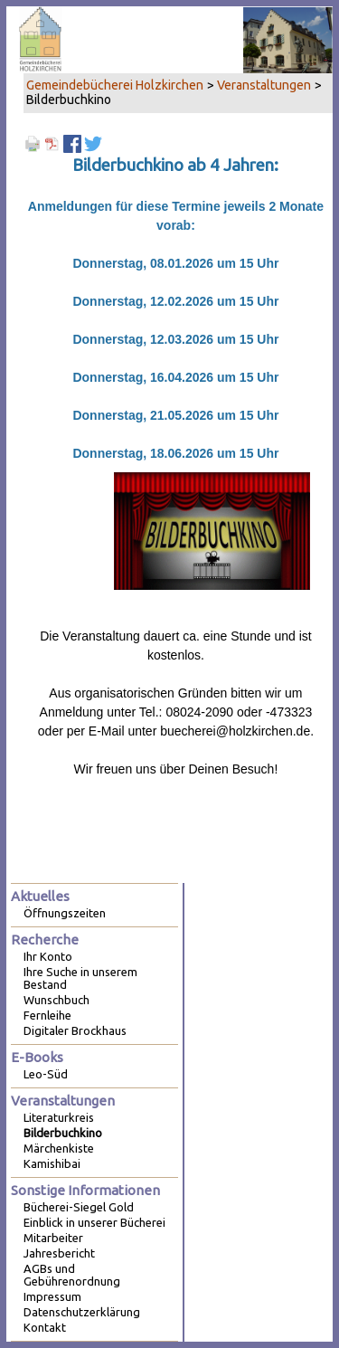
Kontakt (45, 1327)
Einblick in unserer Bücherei (94, 1222)
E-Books (37, 1057)
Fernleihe (47, 1015)
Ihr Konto (48, 956)
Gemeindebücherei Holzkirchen (114, 85)
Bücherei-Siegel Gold (79, 1207)
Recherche (45, 939)
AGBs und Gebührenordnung (72, 1274)
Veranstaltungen (264, 85)
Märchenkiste (59, 1148)
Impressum (52, 1296)
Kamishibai (52, 1163)
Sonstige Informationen (85, 1190)
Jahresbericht (59, 1253)
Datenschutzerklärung (82, 1311)
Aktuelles (40, 896)
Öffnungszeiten (65, 913)
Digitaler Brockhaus (75, 1030)
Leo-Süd (46, 1074)
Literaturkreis (59, 1117)
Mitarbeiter (53, 1237)
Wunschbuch (56, 999)
